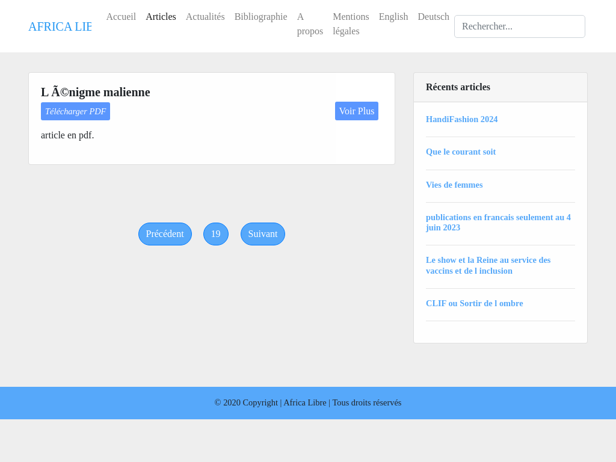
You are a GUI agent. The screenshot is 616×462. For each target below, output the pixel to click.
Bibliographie (261, 16)
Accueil (121, 16)
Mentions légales (351, 23)
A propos (310, 23)
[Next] (263, 234)
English (393, 16)
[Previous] (165, 234)
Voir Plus (357, 111)
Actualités (205, 16)
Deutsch (433, 16)
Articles (161, 16)
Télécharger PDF (75, 111)
